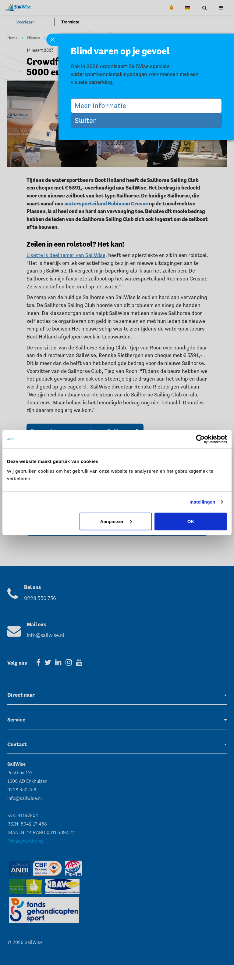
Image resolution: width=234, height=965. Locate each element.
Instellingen (202, 501)
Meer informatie (103, 105)
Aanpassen (116, 521)
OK (190, 521)
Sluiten (88, 120)
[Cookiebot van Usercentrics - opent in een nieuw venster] (200, 439)
